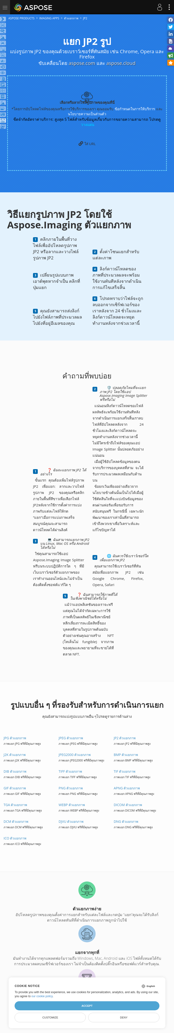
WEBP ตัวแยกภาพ (72, 804)
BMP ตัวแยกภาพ (126, 754)
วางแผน (87, 124)
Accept (87, 1005)
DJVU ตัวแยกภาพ (71, 821)
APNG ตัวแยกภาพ (127, 788)
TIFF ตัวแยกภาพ (70, 771)
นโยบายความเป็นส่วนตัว (87, 113)
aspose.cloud (121, 63)
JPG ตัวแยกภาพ (15, 738)
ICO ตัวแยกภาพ (15, 838)
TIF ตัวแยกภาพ (124, 771)
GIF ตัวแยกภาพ (15, 788)
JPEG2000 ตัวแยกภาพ (75, 754)
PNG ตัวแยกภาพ (71, 788)
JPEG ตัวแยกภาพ (71, 738)
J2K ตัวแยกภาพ (15, 754)
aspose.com (82, 63)
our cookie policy (42, 996)
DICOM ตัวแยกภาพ (128, 804)
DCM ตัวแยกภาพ (16, 821)
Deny (123, 1017)
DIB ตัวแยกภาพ (15, 771)
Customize (50, 1017)
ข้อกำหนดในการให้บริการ (135, 108)
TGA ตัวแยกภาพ (15, 804)
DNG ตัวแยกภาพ (126, 821)
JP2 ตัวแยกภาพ (125, 738)
